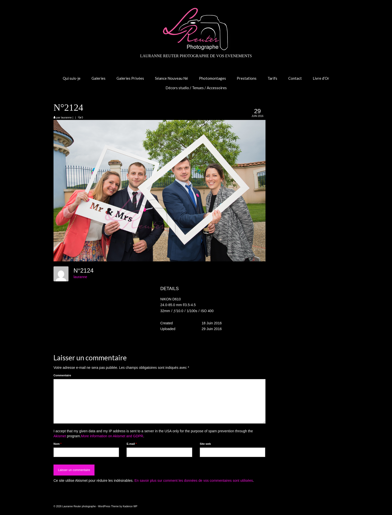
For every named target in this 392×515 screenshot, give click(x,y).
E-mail (131, 443)
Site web (205, 443)
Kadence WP (130, 506)
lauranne (66, 117)
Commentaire (62, 375)
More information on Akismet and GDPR (112, 436)
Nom (58, 443)
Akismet (60, 436)
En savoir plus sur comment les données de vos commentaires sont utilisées (193, 481)
